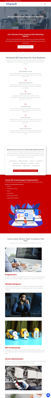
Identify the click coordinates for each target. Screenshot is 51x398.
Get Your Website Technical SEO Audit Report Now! (25, 170)
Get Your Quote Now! (25, 46)
